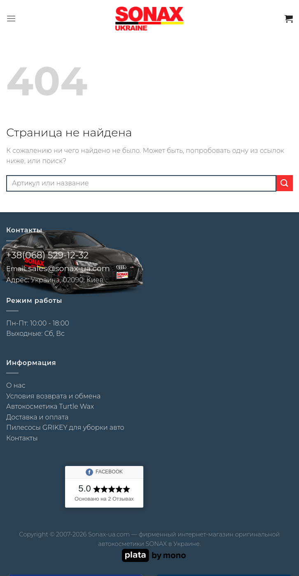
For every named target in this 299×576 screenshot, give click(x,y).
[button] (11, 18)
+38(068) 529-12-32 (47, 255)
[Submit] (284, 183)
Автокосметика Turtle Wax (50, 406)
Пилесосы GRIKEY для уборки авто (65, 427)
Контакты (21, 438)
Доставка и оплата (37, 417)
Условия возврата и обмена (53, 396)
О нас (16, 385)
